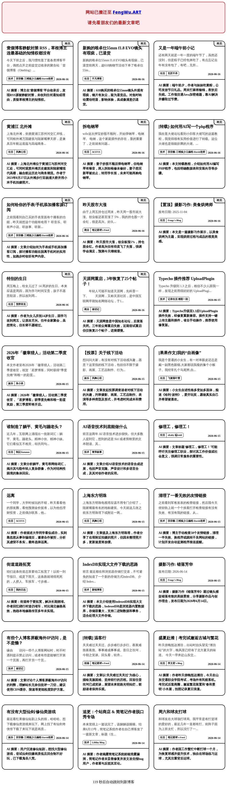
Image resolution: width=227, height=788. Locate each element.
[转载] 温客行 (94, 638)
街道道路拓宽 (19, 564)
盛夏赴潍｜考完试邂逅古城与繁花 (188, 638)
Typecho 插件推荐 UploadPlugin (186, 278)
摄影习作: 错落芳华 (176, 564)
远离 (11, 495)
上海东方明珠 (95, 495)
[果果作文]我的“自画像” (180, 353)
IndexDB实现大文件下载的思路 (110, 564)
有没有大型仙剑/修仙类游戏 (31, 712)
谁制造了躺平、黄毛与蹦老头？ (35, 427)
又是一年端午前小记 (176, 48)
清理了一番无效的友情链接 (182, 495)
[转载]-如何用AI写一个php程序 (186, 126)
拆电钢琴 (91, 126)
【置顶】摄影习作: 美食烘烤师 (186, 205)
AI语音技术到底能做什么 (105, 427)
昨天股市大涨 (95, 205)
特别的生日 (17, 278)
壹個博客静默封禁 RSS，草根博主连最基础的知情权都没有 (37, 50)
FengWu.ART (127, 12)
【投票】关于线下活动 (103, 353)
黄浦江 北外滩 (19, 126)
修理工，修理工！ (174, 427)
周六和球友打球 (172, 712)
